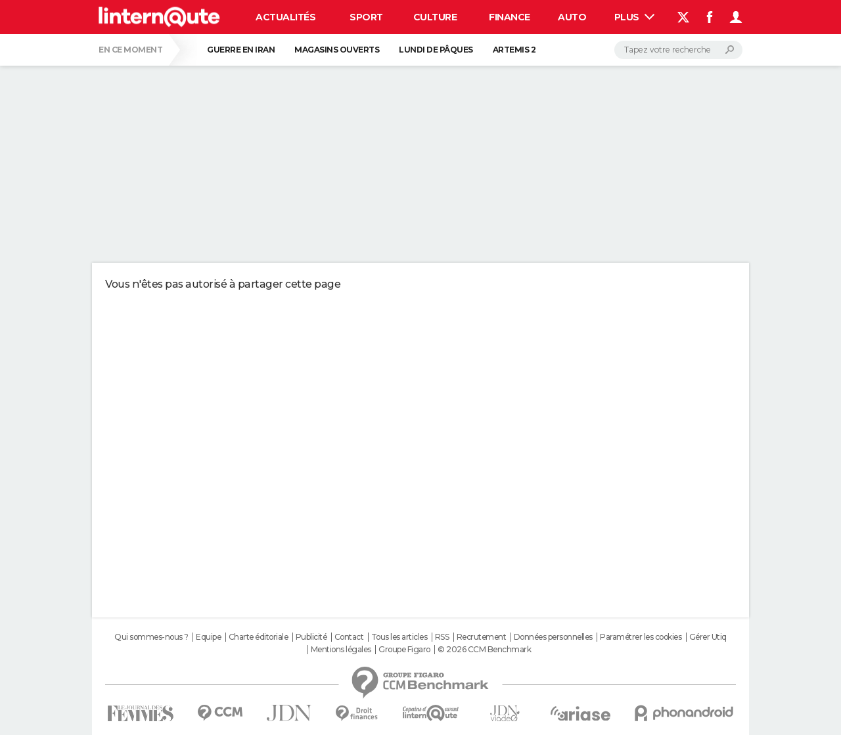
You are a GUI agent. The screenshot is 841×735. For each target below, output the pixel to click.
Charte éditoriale (258, 637)
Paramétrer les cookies (640, 637)
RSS (442, 637)
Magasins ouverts (336, 50)
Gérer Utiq (708, 637)
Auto (572, 17)
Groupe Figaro (404, 649)
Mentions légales (341, 649)
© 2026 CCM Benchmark (484, 649)
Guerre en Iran (241, 50)
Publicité (311, 637)
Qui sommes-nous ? (151, 637)
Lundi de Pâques (436, 50)
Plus (634, 17)
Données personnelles (553, 637)
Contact (349, 637)
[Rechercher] (678, 50)
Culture (435, 17)
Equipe (208, 637)
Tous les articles (399, 637)
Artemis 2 (514, 50)
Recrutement (482, 637)
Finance (509, 17)
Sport (366, 17)
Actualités (285, 17)
